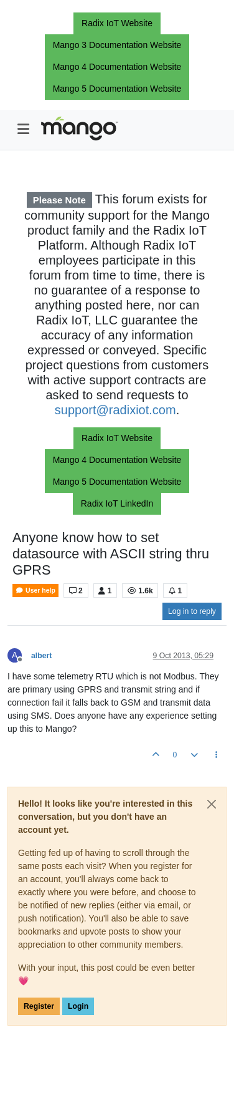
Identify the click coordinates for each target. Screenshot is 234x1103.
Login (78, 1006)
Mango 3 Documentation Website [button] (117, 45)
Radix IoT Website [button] (117, 23)
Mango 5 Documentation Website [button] (117, 89)
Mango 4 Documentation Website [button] (117, 67)
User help (35, 590)
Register (39, 1006)
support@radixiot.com (115, 410)
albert (41, 655)
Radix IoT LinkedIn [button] (117, 503)
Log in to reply (192, 611)
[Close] (211, 804)
